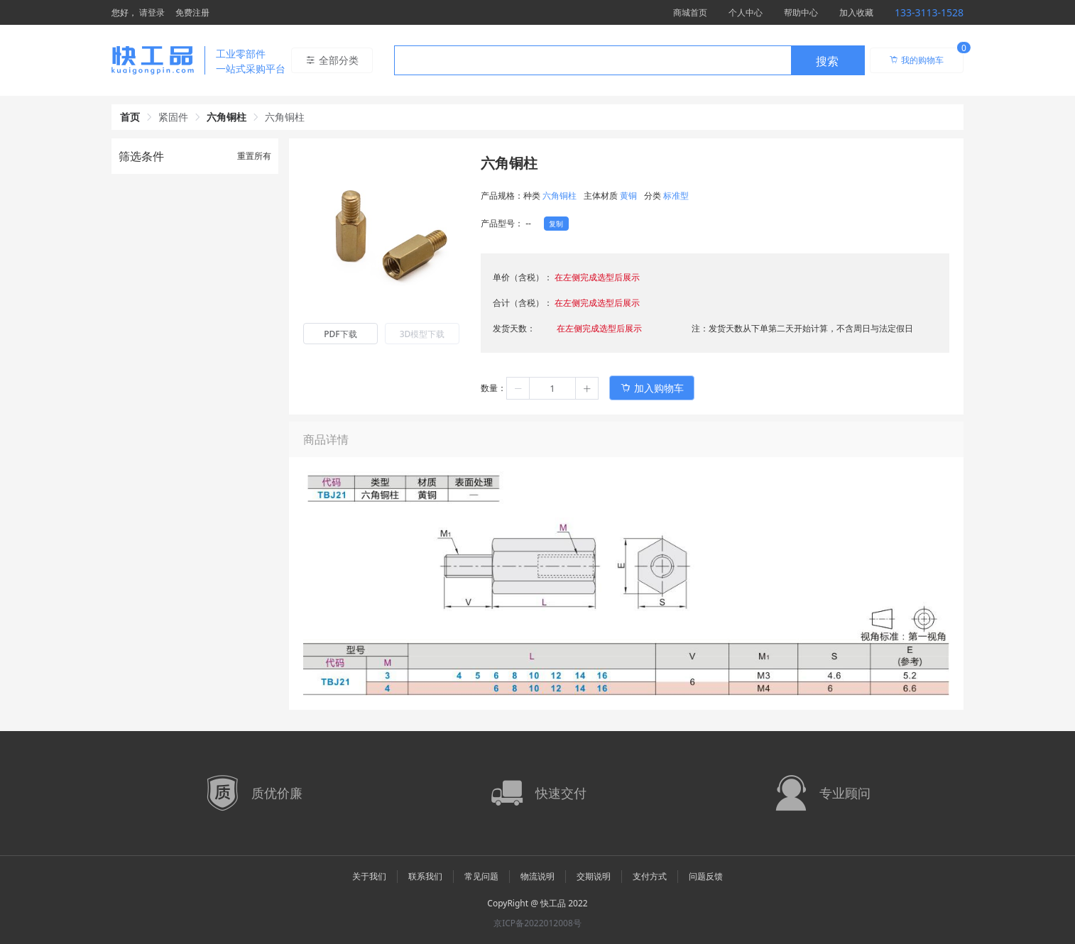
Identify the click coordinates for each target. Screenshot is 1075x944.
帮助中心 (801, 12)
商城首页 (690, 12)
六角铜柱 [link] (226, 117)
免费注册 (192, 12)
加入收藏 (856, 12)
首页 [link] (130, 117)
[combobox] (629, 60)
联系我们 (425, 876)
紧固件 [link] (173, 117)
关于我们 (369, 876)
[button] (518, 388)
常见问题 (481, 876)
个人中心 (746, 12)
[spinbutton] (552, 388)
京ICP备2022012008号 (537, 923)
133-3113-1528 (929, 12)
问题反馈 (706, 876)
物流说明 (537, 876)
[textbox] (593, 61)
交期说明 (594, 876)
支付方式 (650, 876)
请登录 (152, 12)
